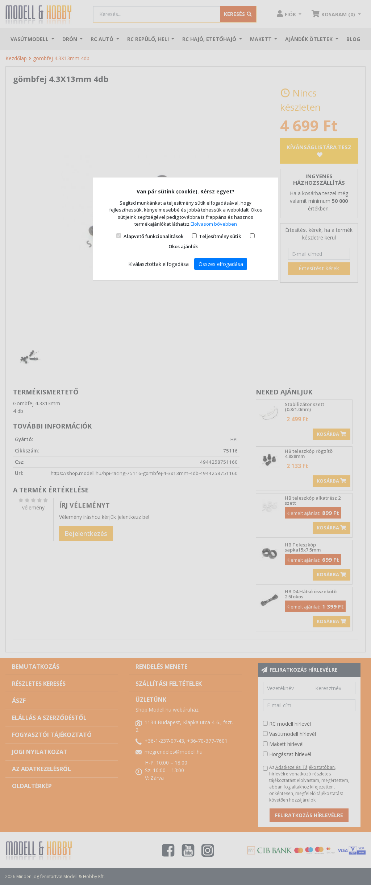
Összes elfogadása (221, 264)
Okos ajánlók (183, 246)
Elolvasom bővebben (214, 224)
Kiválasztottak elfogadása (158, 264)
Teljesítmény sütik (220, 236)
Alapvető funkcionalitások (153, 236)
